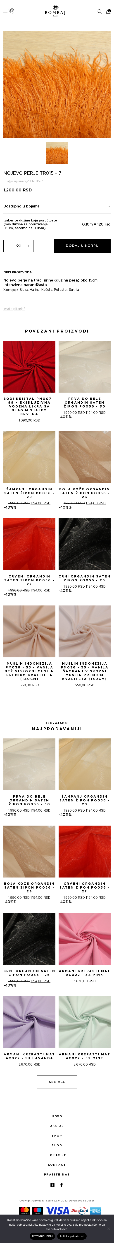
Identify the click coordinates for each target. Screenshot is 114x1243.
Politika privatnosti (71, 1236)
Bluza (23, 289)
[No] (108, 1229)
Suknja (74, 289)
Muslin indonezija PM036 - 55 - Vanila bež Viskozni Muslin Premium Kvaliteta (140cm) (29, 671)
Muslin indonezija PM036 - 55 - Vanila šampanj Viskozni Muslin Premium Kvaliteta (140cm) (85, 671)
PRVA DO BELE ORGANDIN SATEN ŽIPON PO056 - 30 (85, 402)
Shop (57, 1135)
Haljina (35, 289)
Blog (57, 1145)
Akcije (57, 1126)
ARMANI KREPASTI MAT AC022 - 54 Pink (84, 973)
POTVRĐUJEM (42, 1236)
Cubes (91, 1201)
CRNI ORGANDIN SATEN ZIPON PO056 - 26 (85, 578)
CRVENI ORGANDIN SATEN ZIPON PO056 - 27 (29, 580)
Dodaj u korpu (82, 245)
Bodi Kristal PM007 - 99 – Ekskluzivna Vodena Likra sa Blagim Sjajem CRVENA (29, 406)
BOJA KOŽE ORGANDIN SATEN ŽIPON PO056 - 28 (84, 493)
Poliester (60, 289)
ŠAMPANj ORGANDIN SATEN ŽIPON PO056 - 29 (29, 493)
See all (57, 1082)
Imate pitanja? (14, 309)
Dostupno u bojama (57, 206)
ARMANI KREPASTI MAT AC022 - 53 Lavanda (29, 1056)
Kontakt (57, 1165)
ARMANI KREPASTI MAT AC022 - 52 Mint (84, 1056)
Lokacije (57, 1155)
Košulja (46, 289)
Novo (57, 1116)
